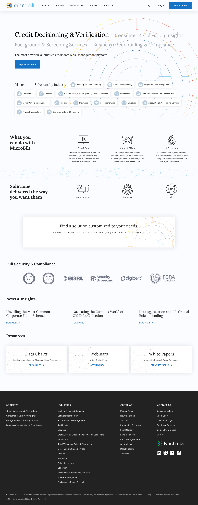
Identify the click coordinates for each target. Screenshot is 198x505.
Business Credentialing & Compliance (24, 425)
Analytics (124, 453)
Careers (161, 434)
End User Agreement (130, 439)
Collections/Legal (104, 102)
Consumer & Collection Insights (21, 415)
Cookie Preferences (166, 430)
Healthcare (122, 93)
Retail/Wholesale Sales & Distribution (155, 93)
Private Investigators (29, 112)
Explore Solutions (27, 64)
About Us (93, 5)
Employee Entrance (166, 425)
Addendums (126, 444)
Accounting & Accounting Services (160, 102)
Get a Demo (180, 5)
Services (45, 93)
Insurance (80, 102)
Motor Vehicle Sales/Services (32, 102)
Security (124, 420)
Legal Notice (126, 430)
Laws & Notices (127, 434)
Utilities (60, 102)
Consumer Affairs (165, 411)
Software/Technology (119, 84)
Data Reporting (127, 449)
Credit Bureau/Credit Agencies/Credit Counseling (83, 93)
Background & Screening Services (22, 420)
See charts (35, 365)
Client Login (162, 415)
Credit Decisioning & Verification (21, 411)
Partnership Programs (130, 425)
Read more (12, 322)
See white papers (160, 365)
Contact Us (108, 5)
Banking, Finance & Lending (85, 84)
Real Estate (25, 93)
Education (128, 102)
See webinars (97, 365)
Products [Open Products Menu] (60, 5)
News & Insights (127, 415)
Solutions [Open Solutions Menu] (46, 5)
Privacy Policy (126, 411)
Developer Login (165, 420)
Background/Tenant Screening (63, 112)
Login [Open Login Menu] (161, 5)
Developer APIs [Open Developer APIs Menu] (76, 5)
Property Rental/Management (154, 84)
